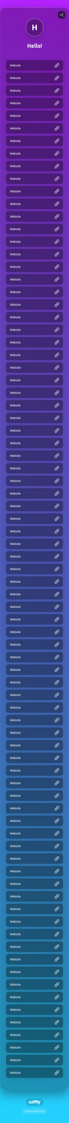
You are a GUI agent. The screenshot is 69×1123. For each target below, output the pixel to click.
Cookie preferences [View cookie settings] (34, 1111)
